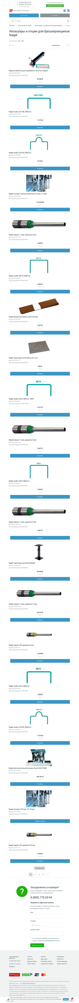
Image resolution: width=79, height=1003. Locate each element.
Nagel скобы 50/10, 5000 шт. (20, 276)
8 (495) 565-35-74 (25, 2)
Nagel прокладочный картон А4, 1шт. (23, 358)
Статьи (29, 956)
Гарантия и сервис (47, 964)
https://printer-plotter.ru (29, 983)
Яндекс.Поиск (32, 961)
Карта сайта (31, 964)
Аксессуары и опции (24, 25)
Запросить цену (40, 821)
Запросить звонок (37, 945)
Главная (12, 25)
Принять (66, 999)
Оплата (43, 956)
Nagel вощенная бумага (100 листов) (23, 317)
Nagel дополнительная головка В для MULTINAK (28, 768)
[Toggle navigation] (24, 15)
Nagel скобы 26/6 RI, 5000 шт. (20, 153)
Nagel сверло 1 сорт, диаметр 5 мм (22, 440)
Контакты (60, 959)
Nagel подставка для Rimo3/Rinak (22, 563)
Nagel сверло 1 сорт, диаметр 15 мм (23, 604)
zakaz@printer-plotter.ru (56, 2)
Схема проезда (62, 961)
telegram (12, 966)
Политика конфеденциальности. (49, 940)
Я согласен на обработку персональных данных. (46, 939)
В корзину (40, 86)
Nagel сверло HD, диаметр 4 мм (21, 645)
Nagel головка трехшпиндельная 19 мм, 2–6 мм (28, 194)
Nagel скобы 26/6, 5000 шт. (19, 686)
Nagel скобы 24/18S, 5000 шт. (20, 112)
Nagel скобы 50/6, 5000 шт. (19, 481)
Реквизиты (60, 956)
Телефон (33, 921)
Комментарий (35, 929)
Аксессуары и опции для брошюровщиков (49, 25)
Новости (30, 959)
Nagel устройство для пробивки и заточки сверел (28, 71)
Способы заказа (46, 961)
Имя (31, 912)
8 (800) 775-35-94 (25, 4)
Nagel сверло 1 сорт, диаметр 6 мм (22, 522)
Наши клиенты (62, 964)
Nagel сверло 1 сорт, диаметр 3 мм (22, 235)
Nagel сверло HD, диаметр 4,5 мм (22, 845)
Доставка (44, 959)
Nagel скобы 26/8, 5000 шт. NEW (21, 399)
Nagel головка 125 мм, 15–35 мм (21, 809)
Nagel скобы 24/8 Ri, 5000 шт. (20, 727)
